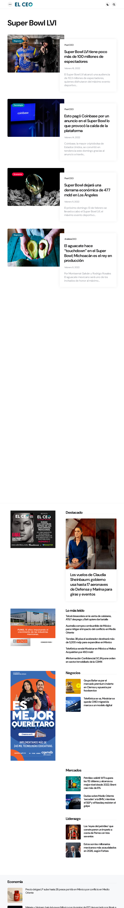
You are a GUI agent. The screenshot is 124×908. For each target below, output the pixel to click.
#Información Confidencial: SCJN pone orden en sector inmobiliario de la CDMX (90, 660)
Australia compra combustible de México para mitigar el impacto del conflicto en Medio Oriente (91, 629)
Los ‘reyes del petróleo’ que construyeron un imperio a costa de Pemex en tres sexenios (98, 831)
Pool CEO (69, 44)
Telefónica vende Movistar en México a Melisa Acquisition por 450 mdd (91, 650)
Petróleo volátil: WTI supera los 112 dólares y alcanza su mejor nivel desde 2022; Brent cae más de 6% (100, 783)
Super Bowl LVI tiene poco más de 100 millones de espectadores (83, 60)
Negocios (18, 41)
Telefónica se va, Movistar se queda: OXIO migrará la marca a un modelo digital (99, 702)
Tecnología (18, 113)
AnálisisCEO (71, 251)
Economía (18, 185)
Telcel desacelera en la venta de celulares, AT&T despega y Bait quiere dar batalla (88, 617)
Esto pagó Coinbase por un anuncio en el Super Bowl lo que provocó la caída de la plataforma (86, 132)
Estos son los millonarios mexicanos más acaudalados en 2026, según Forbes (100, 848)
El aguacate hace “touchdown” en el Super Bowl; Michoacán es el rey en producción (88, 267)
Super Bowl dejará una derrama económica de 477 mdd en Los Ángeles (87, 201)
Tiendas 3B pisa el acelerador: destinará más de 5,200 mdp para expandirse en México (90, 640)
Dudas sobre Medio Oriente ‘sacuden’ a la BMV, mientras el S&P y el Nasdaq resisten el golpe (100, 801)
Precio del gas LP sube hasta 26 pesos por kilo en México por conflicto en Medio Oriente (67, 891)
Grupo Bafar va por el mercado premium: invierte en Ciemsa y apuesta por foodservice (98, 685)
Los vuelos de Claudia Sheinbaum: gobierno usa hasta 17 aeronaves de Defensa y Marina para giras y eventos (91, 584)
